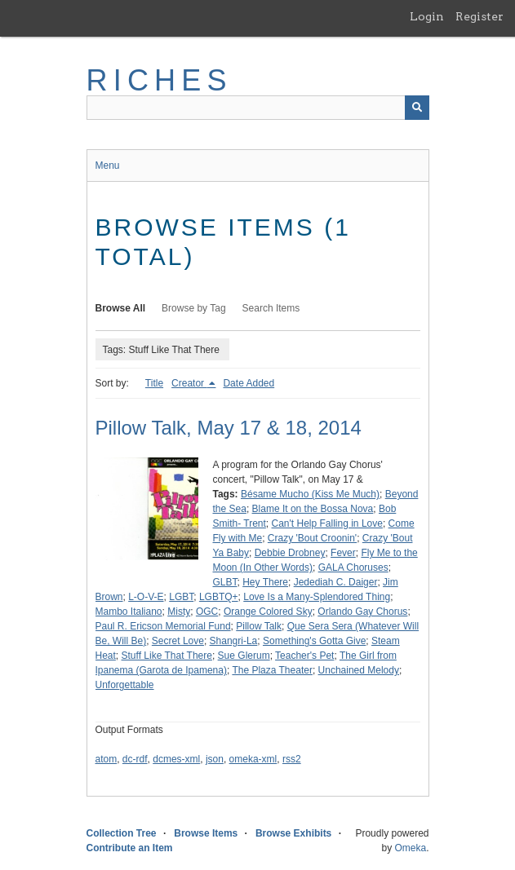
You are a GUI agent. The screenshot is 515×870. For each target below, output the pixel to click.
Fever (343, 553)
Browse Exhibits (293, 833)
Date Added (248, 383)
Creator (188, 383)
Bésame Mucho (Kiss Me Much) (310, 494)
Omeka (410, 848)
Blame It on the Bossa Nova (313, 508)
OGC (207, 611)
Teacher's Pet (304, 655)
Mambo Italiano (128, 611)
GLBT (225, 582)
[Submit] (417, 107)
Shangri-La (234, 641)
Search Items (271, 308)
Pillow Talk (259, 626)
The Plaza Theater (272, 670)
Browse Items (206, 833)
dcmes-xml (176, 759)
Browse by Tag (194, 308)
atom (106, 759)
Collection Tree (122, 833)
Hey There (265, 582)
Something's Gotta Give (314, 641)
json (215, 759)
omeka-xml (253, 759)
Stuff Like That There (167, 655)
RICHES (160, 80)
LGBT (181, 597)
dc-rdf (135, 759)
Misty (178, 611)
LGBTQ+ (218, 597)
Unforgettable (124, 685)
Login (427, 16)
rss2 (291, 759)
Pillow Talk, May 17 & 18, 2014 (228, 428)
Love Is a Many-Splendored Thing (316, 597)
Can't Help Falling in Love (327, 523)
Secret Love (178, 641)
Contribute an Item (130, 848)
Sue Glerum (244, 655)
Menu (107, 165)
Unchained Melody (358, 670)
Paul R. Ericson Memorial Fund (163, 626)
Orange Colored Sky (268, 611)
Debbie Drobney (290, 553)
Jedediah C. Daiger (336, 582)
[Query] (258, 107)
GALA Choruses (353, 567)
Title (154, 383)
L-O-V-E (145, 597)
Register (479, 16)
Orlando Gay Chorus (362, 611)
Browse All (120, 308)
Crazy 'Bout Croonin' (312, 538)
